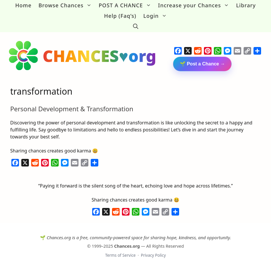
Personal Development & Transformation (71, 108)
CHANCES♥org (99, 55)
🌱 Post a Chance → (202, 63)
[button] (136, 26)
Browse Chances (67, 5)
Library (246, 5)
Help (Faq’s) (120, 15)
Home (23, 5)
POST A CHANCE (127, 5)
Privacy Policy (153, 254)
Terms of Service (120, 254)
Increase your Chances (195, 5)
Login (156, 16)
